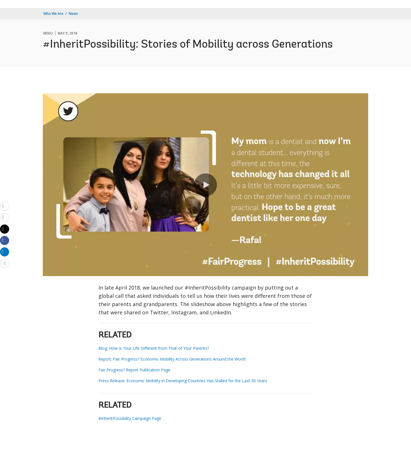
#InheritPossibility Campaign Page (129, 418)
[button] (205, 184)
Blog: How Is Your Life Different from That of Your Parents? (153, 348)
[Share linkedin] (4, 251)
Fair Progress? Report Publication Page (134, 370)
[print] (4, 217)
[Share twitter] (4, 229)
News (73, 13)
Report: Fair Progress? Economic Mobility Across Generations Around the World (171, 359)
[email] (4, 206)
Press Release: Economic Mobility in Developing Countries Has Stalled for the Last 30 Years (182, 380)
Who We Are (53, 13)
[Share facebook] (4, 240)
